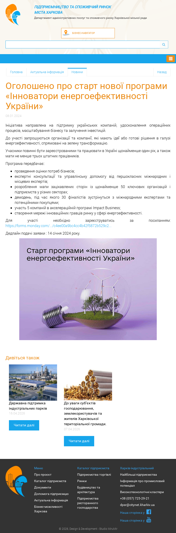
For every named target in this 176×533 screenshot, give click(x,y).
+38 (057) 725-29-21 (134, 498)
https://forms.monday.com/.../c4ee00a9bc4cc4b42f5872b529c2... (59, 225)
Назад (162, 72)
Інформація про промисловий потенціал (142, 483)
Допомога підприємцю (51, 494)
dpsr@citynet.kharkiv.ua (137, 505)
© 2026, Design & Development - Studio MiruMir (88, 528)
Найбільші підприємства (138, 474)
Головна (16, 72)
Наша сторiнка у (135, 511)
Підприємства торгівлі (94, 474)
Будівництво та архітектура (88, 490)
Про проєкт (43, 474)
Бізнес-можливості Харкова (48, 509)
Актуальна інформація (47, 72)
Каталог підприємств (50, 481)
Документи (42, 487)
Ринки (82, 481)
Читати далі (24, 425)
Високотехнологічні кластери (142, 492)
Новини (77, 72)
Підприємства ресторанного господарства (88, 503)
